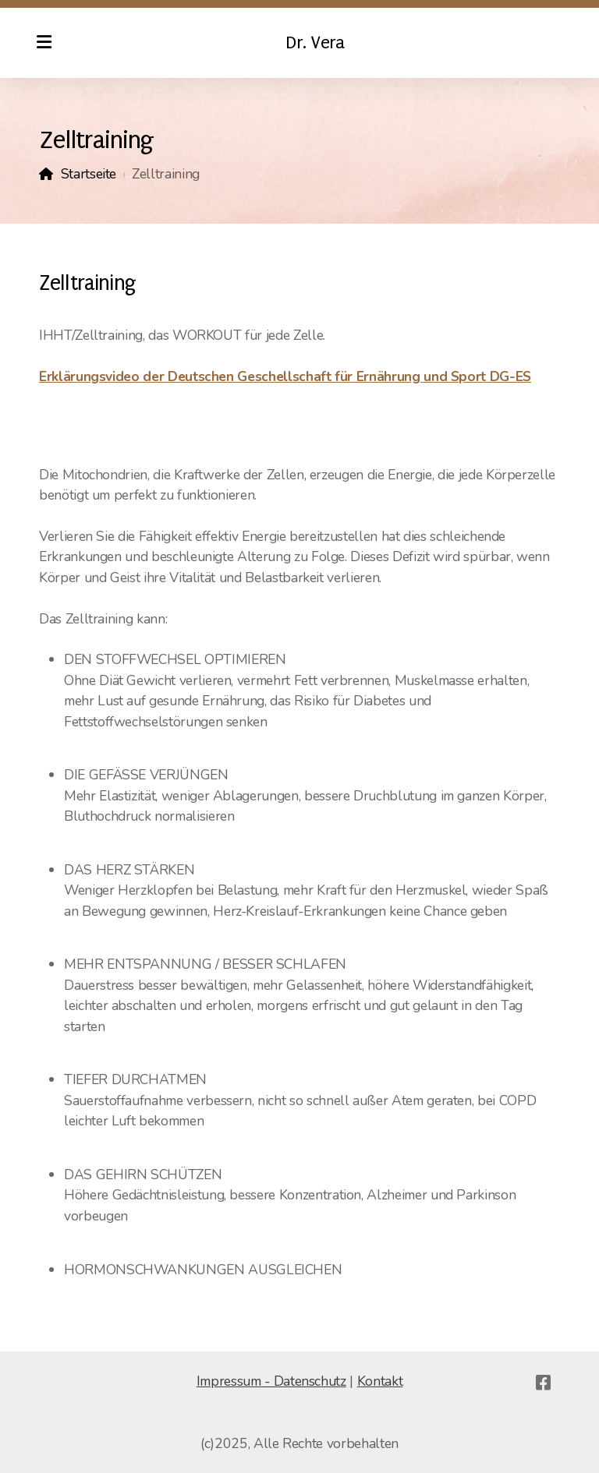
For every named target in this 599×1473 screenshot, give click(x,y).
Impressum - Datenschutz (271, 1381)
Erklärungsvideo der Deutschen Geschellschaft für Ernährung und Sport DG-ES (285, 376)
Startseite (88, 173)
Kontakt (380, 1381)
